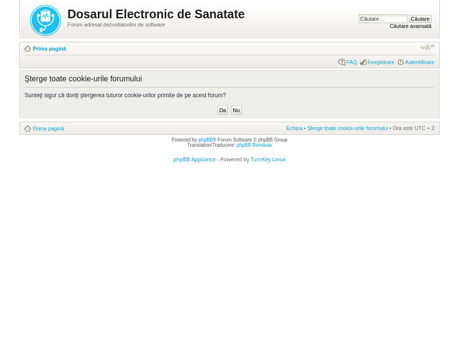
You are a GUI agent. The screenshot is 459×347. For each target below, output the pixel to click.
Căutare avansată (411, 26)
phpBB (205, 139)
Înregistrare (380, 62)
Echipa (294, 128)
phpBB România (254, 145)
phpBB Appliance (194, 159)
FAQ (351, 62)
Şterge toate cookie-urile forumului (347, 128)
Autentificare (419, 62)
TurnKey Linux (268, 159)
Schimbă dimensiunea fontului (427, 46)
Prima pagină (49, 48)
